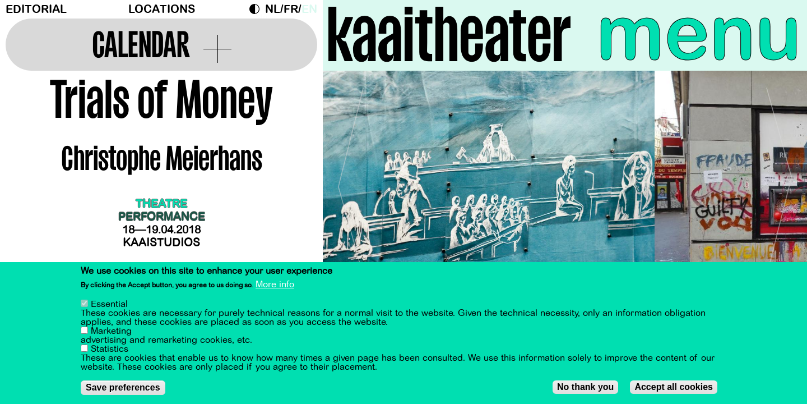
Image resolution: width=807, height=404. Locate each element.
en (309, 9)
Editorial (36, 9)
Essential (109, 304)
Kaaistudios (161, 243)
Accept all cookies (673, 387)
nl (272, 9)
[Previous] (350, 182)
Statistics (109, 349)
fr (291, 9)
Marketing (111, 331)
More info (275, 284)
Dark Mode (257, 9)
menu (698, 33)
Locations (161, 9)
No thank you (585, 387)
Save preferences (123, 387)
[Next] (779, 182)
